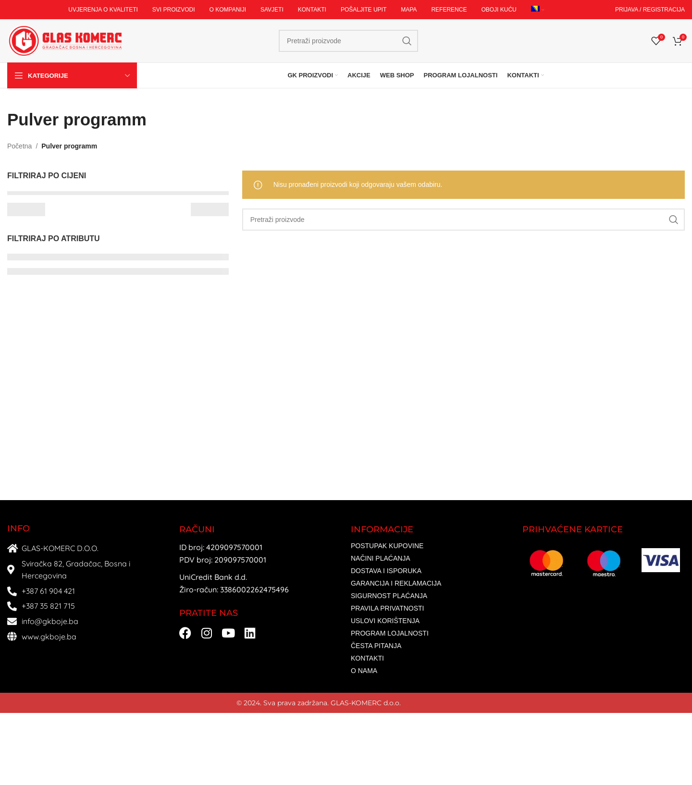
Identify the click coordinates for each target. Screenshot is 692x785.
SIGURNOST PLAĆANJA (389, 596)
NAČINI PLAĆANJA (380, 558)
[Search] (348, 41)
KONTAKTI (367, 658)
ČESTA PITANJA (376, 646)
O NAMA (364, 671)
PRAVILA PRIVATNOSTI (387, 608)
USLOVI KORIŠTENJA (385, 621)
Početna (19, 146)
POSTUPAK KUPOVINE (387, 546)
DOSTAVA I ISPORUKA (386, 571)
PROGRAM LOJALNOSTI (390, 633)
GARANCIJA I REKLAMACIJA (396, 583)
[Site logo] (65, 40)
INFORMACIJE (382, 529)
